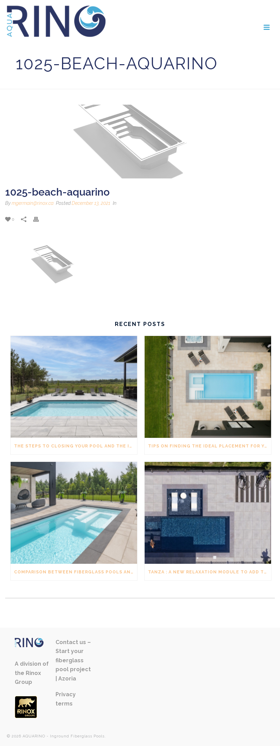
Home (208, 82)
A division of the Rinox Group (32, 673)
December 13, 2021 (91, 203)
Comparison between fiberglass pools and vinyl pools (75, 572)
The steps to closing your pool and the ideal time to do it (75, 446)
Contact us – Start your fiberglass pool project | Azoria (73, 660)
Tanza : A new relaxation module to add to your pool (209, 572)
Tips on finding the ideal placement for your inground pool (209, 446)
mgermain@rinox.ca (32, 203)
